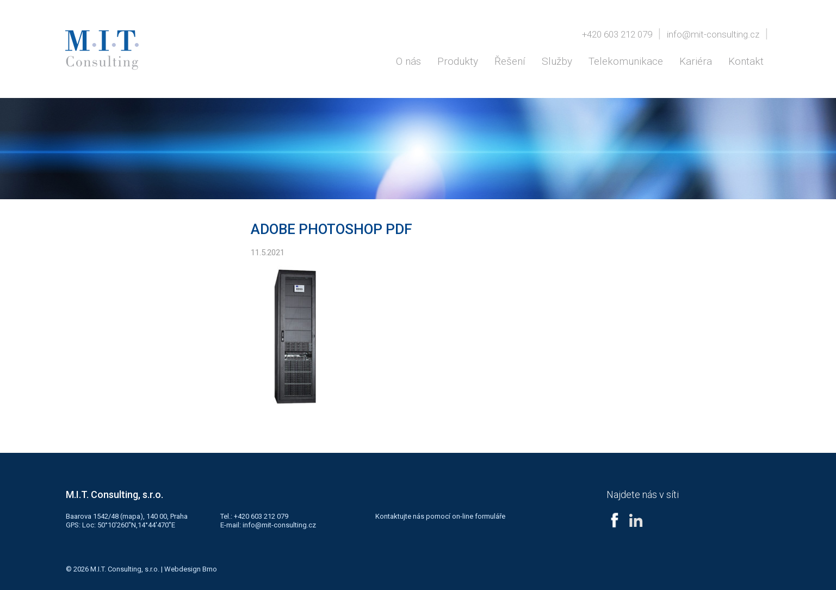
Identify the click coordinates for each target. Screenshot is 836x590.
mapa (131, 516)
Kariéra (695, 61)
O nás (408, 61)
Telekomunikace (626, 61)
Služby (557, 61)
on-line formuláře (478, 516)
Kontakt (746, 61)
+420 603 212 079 (617, 34)
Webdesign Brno (190, 569)
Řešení (509, 61)
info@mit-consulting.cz (713, 34)
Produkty (457, 61)
